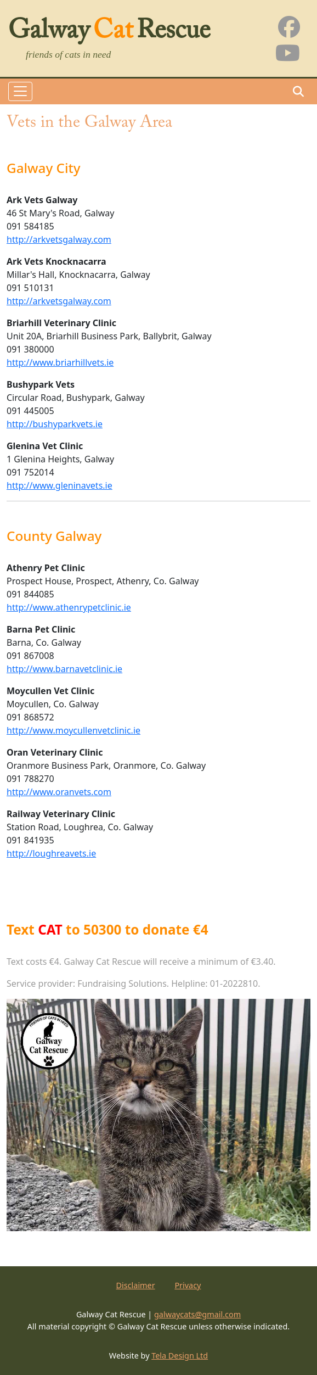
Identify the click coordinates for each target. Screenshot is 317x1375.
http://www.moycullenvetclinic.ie (73, 730)
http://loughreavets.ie (51, 853)
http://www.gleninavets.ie (59, 485)
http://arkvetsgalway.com (59, 239)
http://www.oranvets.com (59, 792)
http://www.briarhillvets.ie (60, 362)
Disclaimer (135, 1285)
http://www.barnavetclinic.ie (64, 669)
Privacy (187, 1285)
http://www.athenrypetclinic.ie (69, 607)
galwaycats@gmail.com (197, 1314)
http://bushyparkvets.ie (55, 424)
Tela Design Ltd (179, 1355)
